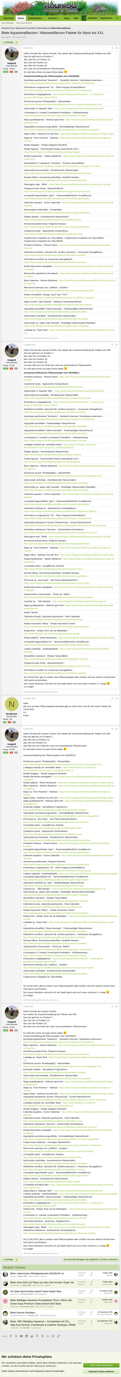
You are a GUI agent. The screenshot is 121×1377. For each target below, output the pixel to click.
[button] (36, 18)
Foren (21, 18)
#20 (116, 1007)
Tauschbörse (36, 1328)
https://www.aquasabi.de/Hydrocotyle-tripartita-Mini (79, 108)
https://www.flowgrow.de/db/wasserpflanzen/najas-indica (87, 133)
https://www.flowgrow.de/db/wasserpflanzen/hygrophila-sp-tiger (53, 885)
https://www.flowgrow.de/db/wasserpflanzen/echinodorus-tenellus (55, 262)
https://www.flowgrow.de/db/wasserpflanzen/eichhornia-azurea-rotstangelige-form (63, 104)
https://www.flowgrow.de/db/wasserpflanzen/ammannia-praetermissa (57, 227)
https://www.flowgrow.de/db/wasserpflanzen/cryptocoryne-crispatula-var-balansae (62, 1145)
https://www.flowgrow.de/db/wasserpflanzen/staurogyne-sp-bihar (80, 184)
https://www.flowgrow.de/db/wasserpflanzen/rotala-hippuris (52, 152)
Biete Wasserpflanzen (48, 1315)
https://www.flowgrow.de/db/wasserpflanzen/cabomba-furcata (53, 619)
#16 (116, 48)
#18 (116, 698)
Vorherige (9, 42)
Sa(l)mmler (14, 1307)
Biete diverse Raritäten (22, 1312)
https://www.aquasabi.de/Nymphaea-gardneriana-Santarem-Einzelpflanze (59, 83)
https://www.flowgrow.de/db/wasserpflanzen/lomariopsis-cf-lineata (55, 115)
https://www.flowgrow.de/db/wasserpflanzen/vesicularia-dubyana (54, 1224)
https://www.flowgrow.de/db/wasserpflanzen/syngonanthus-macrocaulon (58, 597)
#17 (116, 345)
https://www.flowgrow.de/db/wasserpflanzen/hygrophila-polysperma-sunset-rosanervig (65, 525)
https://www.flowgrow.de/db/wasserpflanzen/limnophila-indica (53, 569)
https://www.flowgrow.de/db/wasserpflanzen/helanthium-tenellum (55, 255)
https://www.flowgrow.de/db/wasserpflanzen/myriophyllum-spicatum (56, 659)
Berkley (13, 1276)
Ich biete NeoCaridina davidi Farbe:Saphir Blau (36, 1291)
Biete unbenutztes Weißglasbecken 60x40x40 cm (37, 1273)
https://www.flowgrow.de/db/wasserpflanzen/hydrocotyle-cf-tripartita (56, 326)
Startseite (8, 18)
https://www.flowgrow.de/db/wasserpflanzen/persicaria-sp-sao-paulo (56, 583)
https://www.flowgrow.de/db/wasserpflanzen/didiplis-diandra (52, 219)
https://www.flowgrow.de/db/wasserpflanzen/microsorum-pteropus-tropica (59, 290)
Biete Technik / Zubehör (38, 1276)
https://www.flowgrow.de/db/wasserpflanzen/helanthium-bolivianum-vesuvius (60, 532)
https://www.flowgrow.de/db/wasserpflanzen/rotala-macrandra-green (56, 626)
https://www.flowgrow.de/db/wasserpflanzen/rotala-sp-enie (52, 633)
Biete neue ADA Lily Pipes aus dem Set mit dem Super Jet (42, 1282)
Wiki (76, 18)
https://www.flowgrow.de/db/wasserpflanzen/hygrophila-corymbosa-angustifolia (61, 129)
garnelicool (14, 1294)
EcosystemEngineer (18, 1315)
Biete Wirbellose (40, 1294)
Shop (67, 18)
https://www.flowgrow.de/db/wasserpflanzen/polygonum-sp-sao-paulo (57, 191)
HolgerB (7, 37)
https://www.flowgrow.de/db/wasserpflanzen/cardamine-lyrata (53, 234)
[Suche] (117, 18)
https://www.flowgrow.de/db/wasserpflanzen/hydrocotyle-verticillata (56, 319)
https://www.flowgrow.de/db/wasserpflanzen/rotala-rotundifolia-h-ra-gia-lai (59, 297)
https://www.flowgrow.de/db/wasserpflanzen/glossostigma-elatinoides (57, 212)
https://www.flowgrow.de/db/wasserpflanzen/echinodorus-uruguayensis (58, 90)
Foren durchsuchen (24, 23)
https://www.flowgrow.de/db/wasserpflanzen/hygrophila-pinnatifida (55, 311)
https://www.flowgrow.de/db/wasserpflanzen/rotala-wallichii (86, 637)
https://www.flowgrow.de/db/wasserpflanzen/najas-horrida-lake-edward (58, 304)
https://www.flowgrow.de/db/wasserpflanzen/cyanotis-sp (79, 601)
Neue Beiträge (7, 23)
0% (11, 719)
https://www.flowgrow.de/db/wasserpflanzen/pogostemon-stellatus (54, 810)
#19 (116, 729)
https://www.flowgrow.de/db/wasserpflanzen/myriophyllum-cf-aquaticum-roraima (62, 166)
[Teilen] (112, 48)
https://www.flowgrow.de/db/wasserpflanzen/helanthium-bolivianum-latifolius (60, 511)
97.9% (12, 69)
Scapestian (14, 1328)
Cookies (31, 1363)
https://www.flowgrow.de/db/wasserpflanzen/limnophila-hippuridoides (57, 198)
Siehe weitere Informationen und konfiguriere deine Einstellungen (33, 1371)
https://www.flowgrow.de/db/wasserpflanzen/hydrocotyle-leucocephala (57, 173)
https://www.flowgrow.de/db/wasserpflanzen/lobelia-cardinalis (88, 873)
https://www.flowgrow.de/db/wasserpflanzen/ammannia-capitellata (55, 180)
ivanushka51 (15, 1285)
